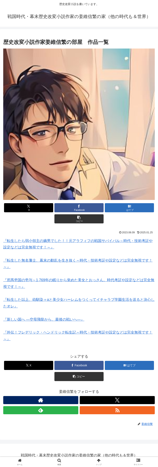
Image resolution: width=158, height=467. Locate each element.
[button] (79, 218)
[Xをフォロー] (117, 400)
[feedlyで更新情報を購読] (40, 410)
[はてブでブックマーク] (129, 207)
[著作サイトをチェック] (40, 400)
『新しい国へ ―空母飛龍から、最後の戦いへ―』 (43, 319)
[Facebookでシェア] (79, 207)
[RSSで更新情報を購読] (117, 410)
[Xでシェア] (28, 207)
